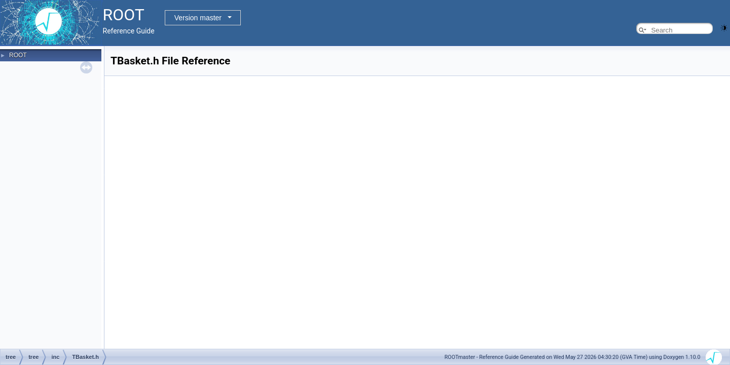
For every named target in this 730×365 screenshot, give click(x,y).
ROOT (18, 55)
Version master (198, 18)
